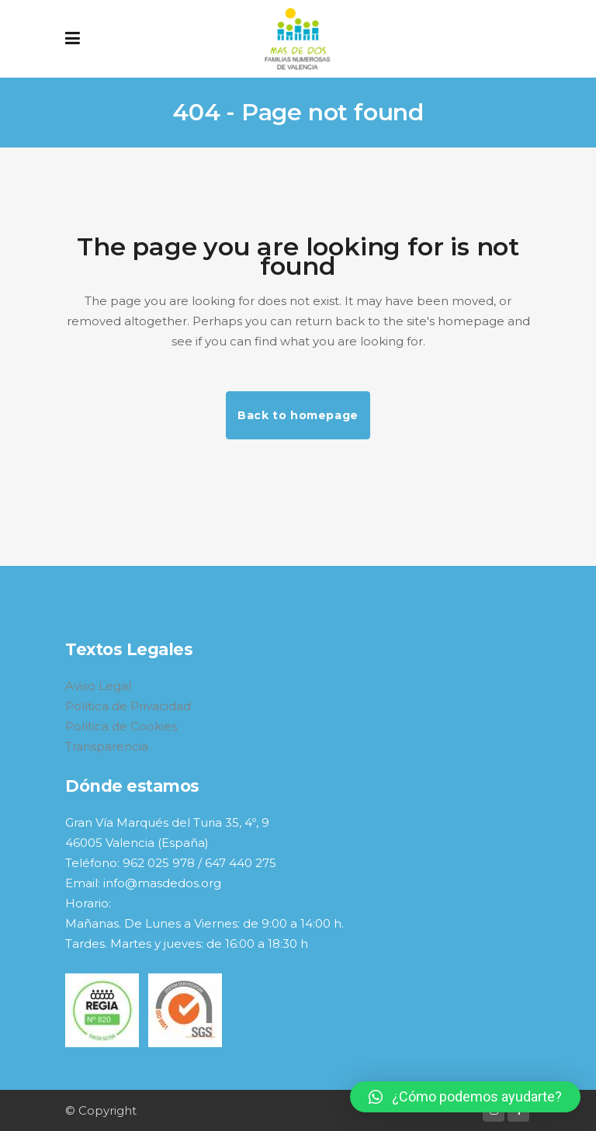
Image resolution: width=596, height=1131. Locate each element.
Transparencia (106, 746)
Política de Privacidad (128, 706)
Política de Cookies (121, 726)
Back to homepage (298, 415)
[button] (465, 1096)
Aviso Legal (98, 685)
